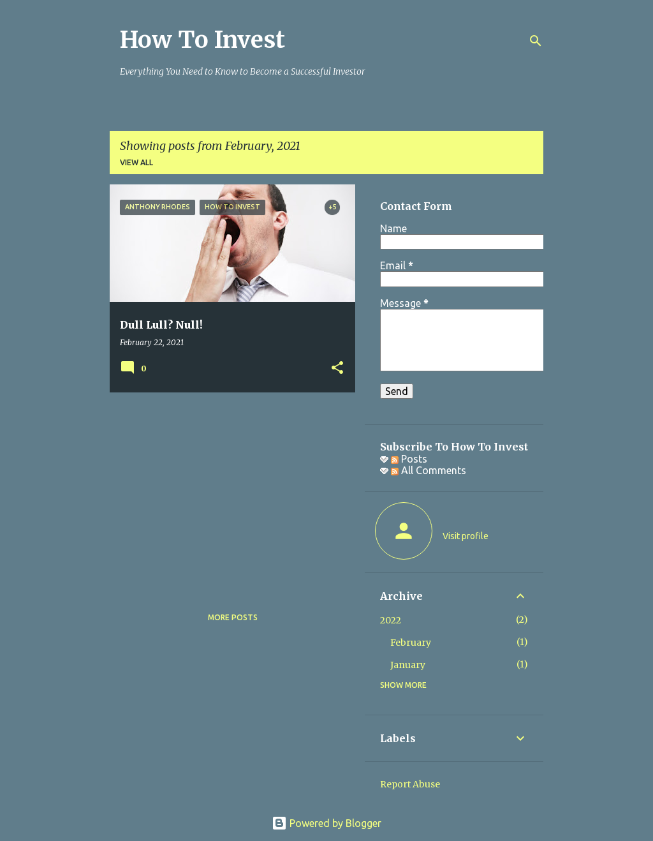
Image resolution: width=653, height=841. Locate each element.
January (407, 665)
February (410, 642)
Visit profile (465, 536)
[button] (337, 368)
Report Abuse (410, 784)
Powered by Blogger (326, 823)
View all (136, 162)
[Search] (535, 41)
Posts (409, 459)
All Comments (428, 470)
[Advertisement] (228, 491)
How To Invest (202, 40)
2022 (390, 620)
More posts (233, 617)
